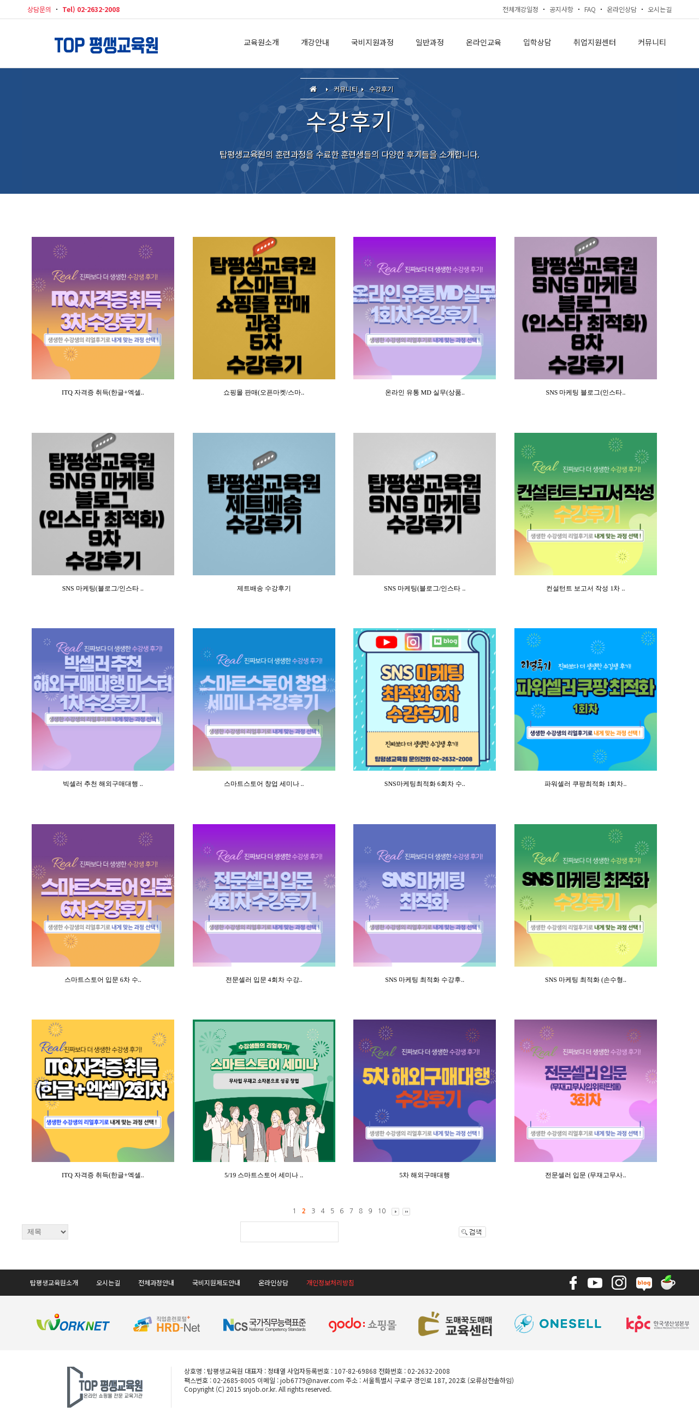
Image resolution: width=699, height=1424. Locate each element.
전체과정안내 (156, 1282)
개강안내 (315, 43)
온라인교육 (483, 43)
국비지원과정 (372, 43)
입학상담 (537, 43)
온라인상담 (622, 9)
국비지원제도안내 (216, 1282)
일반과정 (430, 43)
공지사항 (561, 9)
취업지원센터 (594, 43)
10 (382, 1211)
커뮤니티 (652, 43)
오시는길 (660, 9)
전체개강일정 (520, 9)
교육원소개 (261, 43)
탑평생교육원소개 (54, 1282)
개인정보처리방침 (330, 1282)
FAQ (590, 9)
